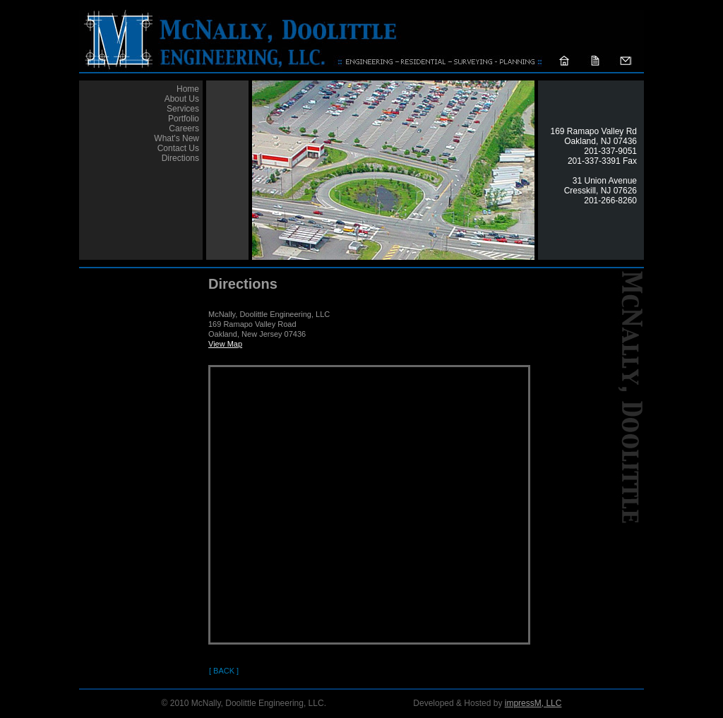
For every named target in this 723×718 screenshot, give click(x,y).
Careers (184, 128)
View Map (225, 344)
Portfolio (183, 119)
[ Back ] (224, 670)
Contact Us (178, 148)
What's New (176, 138)
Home (188, 89)
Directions (180, 158)
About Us (182, 99)
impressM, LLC (533, 703)
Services (183, 109)
